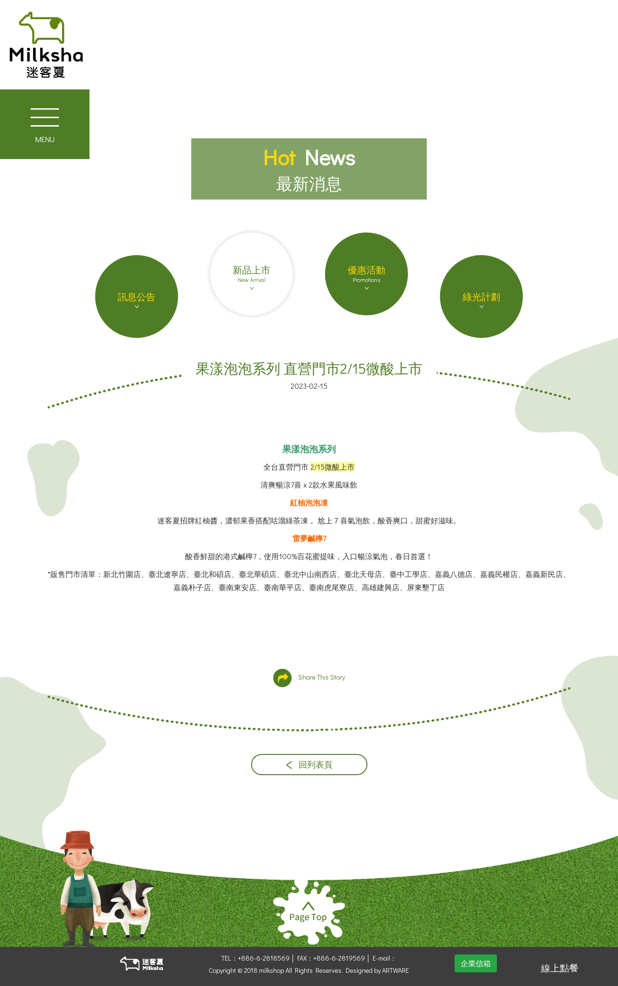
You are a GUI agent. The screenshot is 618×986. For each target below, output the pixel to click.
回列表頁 (309, 764)
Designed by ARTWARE (377, 970)
